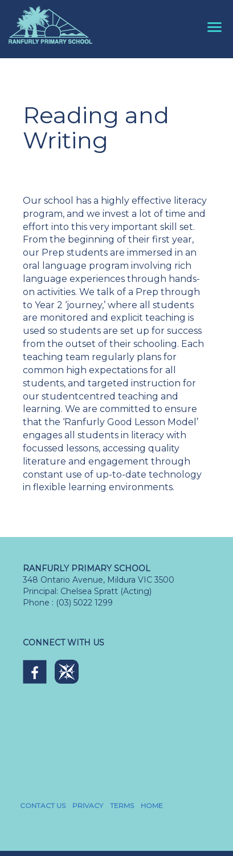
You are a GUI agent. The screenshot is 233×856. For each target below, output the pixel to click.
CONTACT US (43, 805)
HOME (152, 805)
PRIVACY (87, 805)
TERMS (122, 805)
